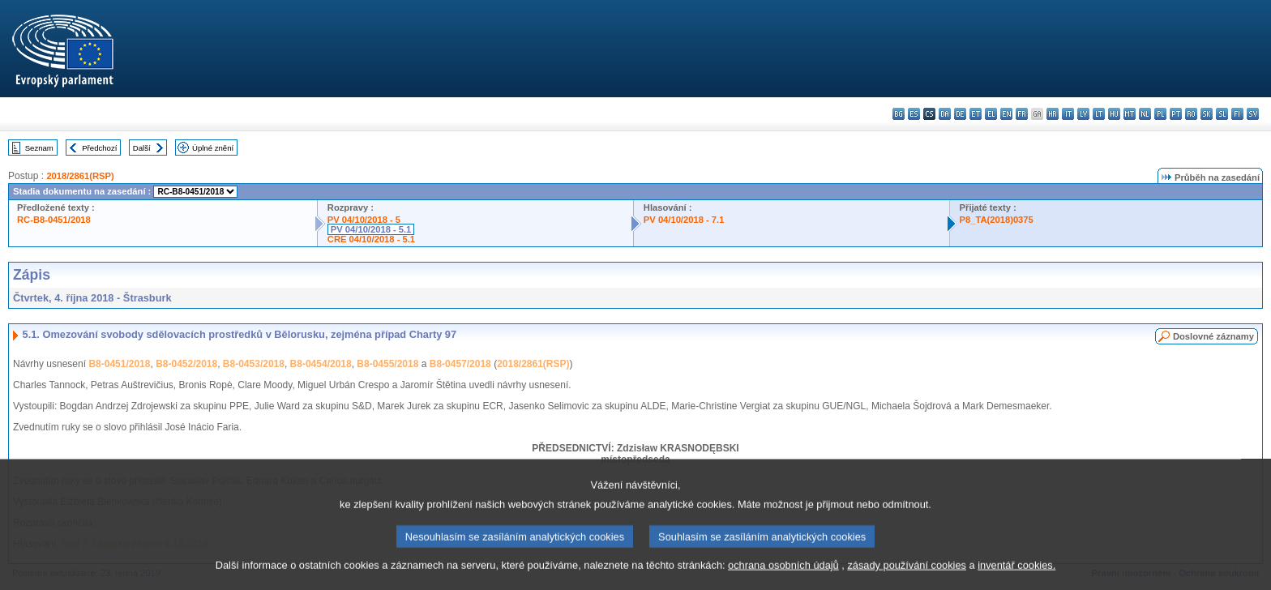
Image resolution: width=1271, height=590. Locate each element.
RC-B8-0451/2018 (54, 219)
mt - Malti (1129, 114)
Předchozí (99, 147)
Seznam (39, 147)
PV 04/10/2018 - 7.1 (684, 219)
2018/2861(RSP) (79, 176)
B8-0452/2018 (186, 364)
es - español (914, 114)
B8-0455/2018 (387, 364)
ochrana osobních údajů (783, 580)
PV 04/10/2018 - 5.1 (371, 229)
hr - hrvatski (1052, 114)
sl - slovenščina (1222, 114)
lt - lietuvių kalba (1099, 114)
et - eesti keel (975, 114)
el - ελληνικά (991, 114)
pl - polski (1160, 114)
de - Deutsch (960, 114)
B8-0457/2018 (460, 364)
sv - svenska (1253, 114)
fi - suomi (1237, 114)
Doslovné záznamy (1213, 336)
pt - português (1176, 114)
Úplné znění (212, 147)
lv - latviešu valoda (1083, 114)
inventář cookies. (1016, 580)
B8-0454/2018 (321, 364)
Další (142, 147)
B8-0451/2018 (119, 364)
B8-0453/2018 (254, 364)
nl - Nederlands (1145, 114)
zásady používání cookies (906, 580)
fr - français (1022, 114)
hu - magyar (1114, 114)
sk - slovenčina (1206, 114)
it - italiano (1068, 114)
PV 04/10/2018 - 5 (363, 219)
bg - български (898, 114)
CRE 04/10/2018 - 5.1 (371, 239)
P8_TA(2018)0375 (996, 219)
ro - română (1191, 114)
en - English (1006, 114)
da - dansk (945, 114)
